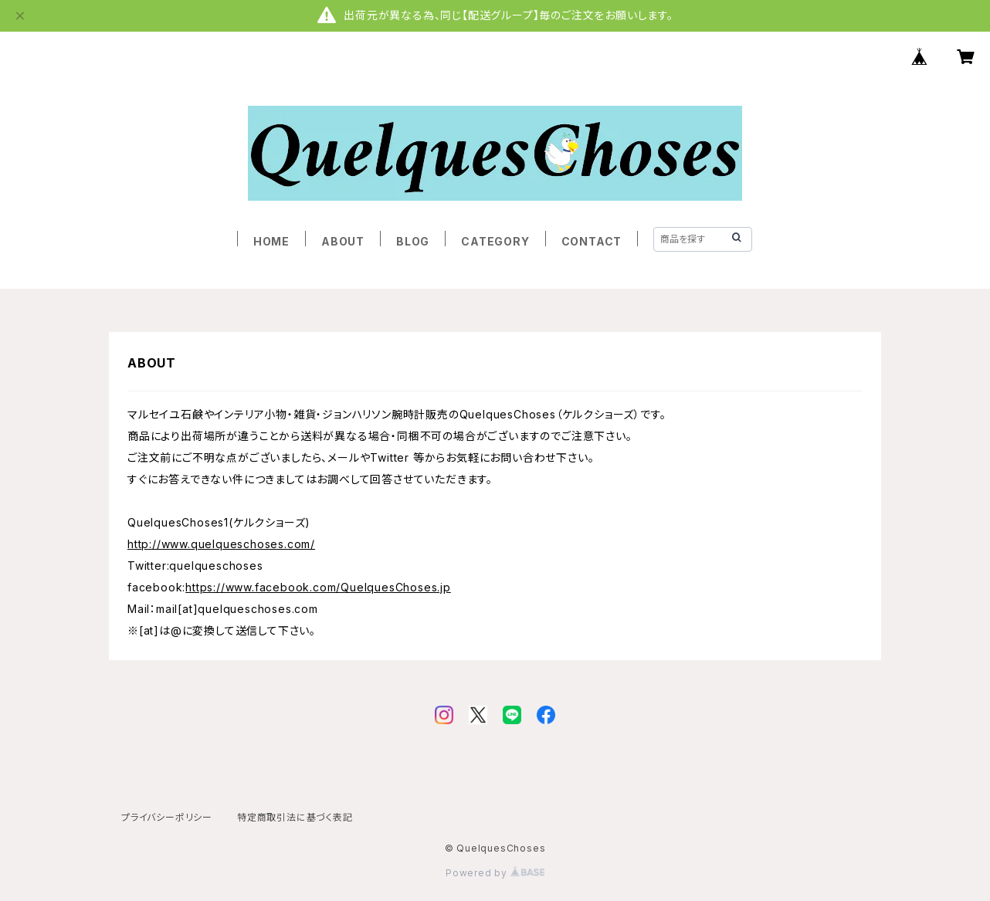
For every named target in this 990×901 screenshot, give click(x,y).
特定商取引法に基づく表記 (295, 817)
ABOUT (342, 241)
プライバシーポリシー (166, 817)
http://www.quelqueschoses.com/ (221, 543)
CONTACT (591, 241)
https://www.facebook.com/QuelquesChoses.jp (318, 587)
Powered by (495, 873)
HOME (271, 241)
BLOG (412, 241)
